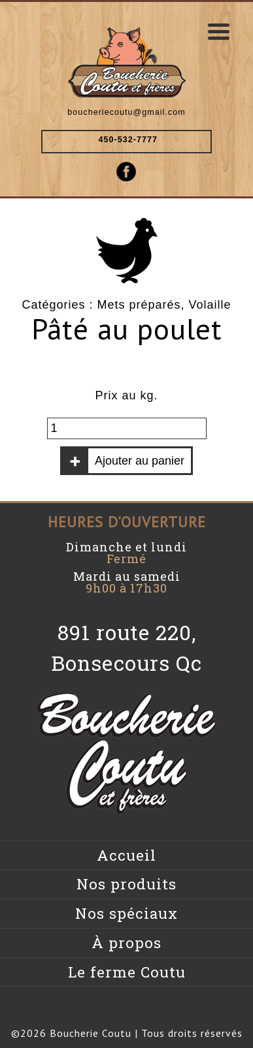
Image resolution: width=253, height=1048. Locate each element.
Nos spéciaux (126, 913)
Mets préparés (138, 304)
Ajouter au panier (139, 460)
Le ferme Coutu (127, 971)
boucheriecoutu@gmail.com (126, 112)
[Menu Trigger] (219, 31)
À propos (126, 942)
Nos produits (126, 883)
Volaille (210, 304)
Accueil (126, 855)
